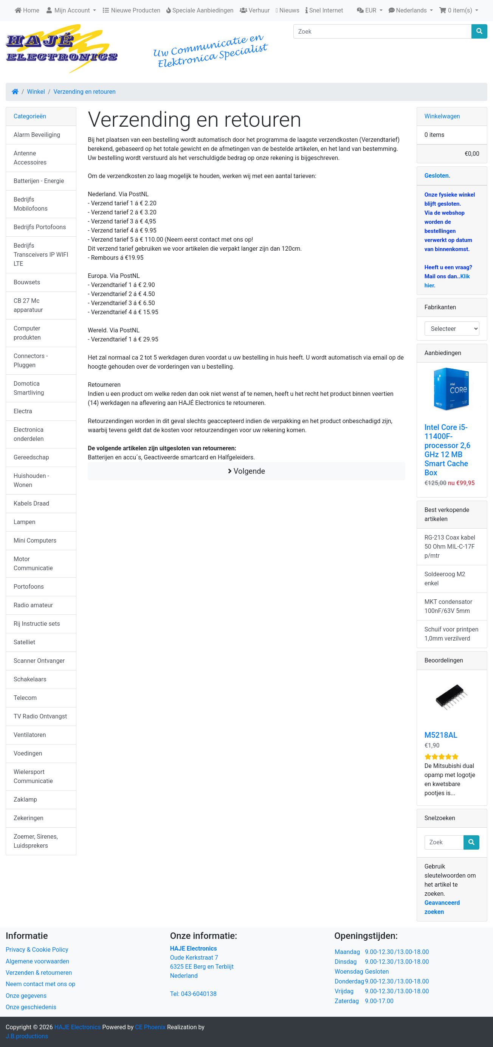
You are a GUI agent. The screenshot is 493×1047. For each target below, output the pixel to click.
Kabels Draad (31, 503)
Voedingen (28, 753)
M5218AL (441, 735)
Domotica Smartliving (29, 388)
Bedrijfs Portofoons (40, 227)
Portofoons (29, 586)
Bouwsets (27, 282)
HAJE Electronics (77, 1027)
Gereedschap (31, 457)
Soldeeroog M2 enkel (445, 579)
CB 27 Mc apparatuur (28, 305)
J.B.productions (27, 1036)
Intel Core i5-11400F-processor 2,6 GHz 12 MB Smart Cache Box (448, 450)
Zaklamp (25, 799)
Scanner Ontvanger (39, 660)
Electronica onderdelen (28, 434)
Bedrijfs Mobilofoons (31, 204)
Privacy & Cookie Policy (37, 949)
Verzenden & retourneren (39, 972)
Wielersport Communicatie (33, 776)
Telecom (25, 697)
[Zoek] (382, 31)
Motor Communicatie (33, 563)
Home (27, 10)
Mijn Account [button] (68, 10)
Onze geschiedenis (31, 1007)
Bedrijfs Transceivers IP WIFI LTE (41, 254)
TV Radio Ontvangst (40, 716)
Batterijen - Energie (39, 181)
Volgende (246, 471)
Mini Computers (35, 540)
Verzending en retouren (84, 91)
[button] (369, 10)
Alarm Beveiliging (37, 134)
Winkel (36, 91)
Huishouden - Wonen (31, 480)
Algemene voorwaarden (37, 961)
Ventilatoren (30, 734)
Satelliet (24, 642)
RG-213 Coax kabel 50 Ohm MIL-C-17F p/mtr (450, 546)
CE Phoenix (151, 1027)
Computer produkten (27, 333)
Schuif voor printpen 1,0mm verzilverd (452, 634)
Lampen (25, 522)
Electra (23, 411)
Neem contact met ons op (40, 984)
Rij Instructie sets (37, 623)
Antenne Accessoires (30, 158)
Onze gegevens (26, 995)
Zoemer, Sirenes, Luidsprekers (36, 841)
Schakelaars (30, 679)
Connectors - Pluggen (31, 360)
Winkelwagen (442, 116)
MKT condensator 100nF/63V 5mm (448, 606)
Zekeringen (28, 818)
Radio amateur (33, 605)
